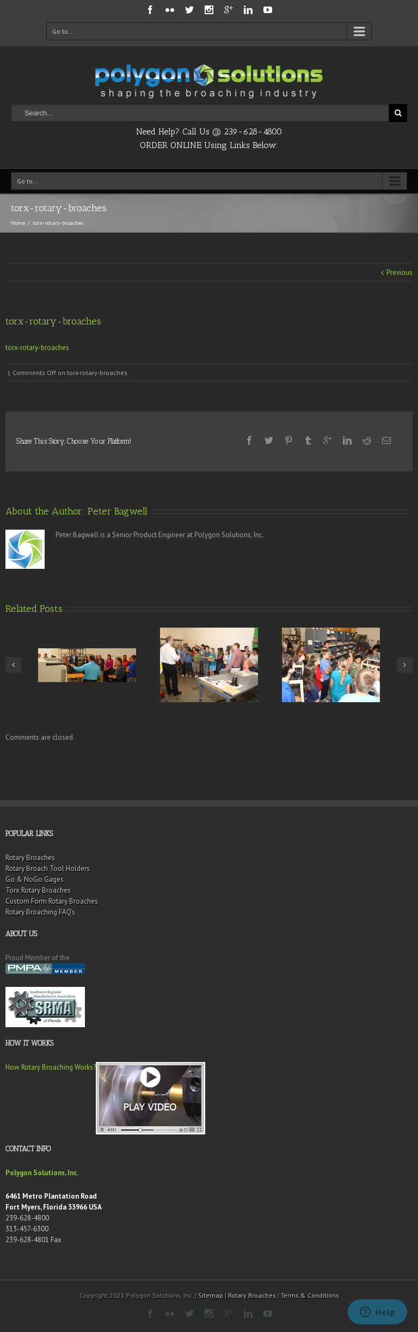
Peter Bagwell (117, 511)
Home (18, 222)
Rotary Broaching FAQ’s (40, 912)
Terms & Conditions (310, 1295)
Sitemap (210, 1295)
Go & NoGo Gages (34, 879)
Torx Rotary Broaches (38, 890)
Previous (399, 272)
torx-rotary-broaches (37, 347)
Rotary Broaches (30, 857)
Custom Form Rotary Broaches (51, 901)
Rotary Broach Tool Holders (47, 868)
